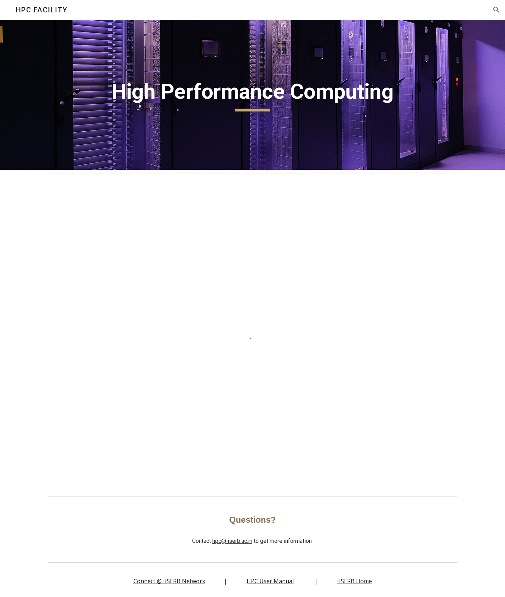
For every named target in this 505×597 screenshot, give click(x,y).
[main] (252, 94)
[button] (496, 9)
